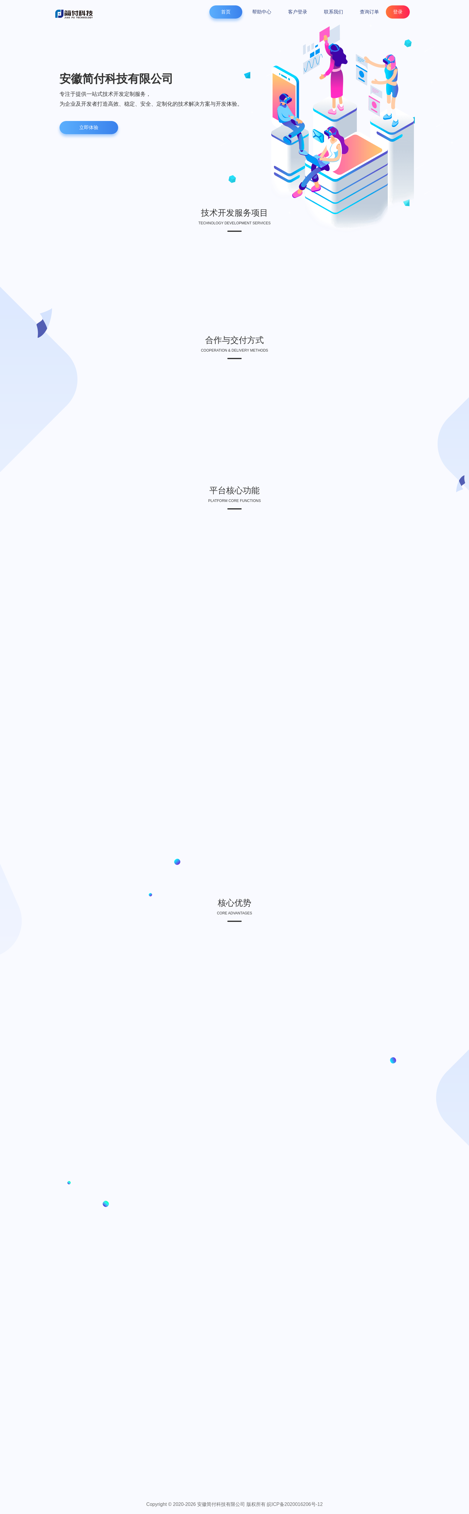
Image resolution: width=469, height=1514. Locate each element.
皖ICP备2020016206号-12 (295, 1504)
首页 (226, 11)
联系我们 (333, 11)
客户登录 (297, 11)
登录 (398, 11)
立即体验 (88, 127)
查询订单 (369, 11)
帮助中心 (261, 11)
